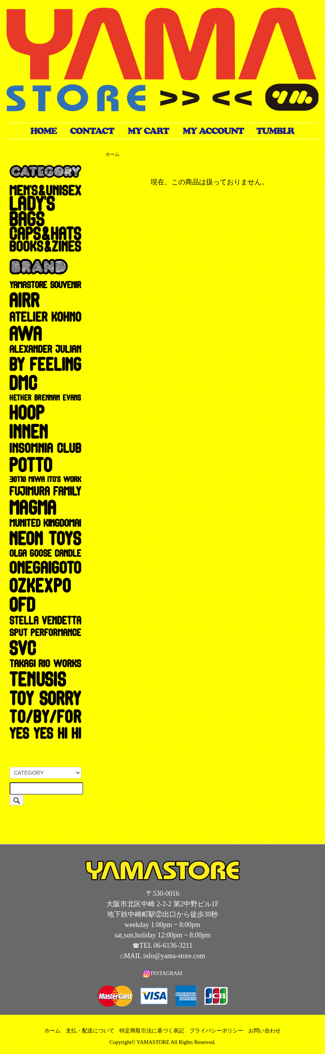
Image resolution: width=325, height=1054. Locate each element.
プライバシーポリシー (216, 1031)
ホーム (112, 154)
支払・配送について (90, 1031)
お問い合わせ (264, 1031)
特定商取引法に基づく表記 (151, 1031)
